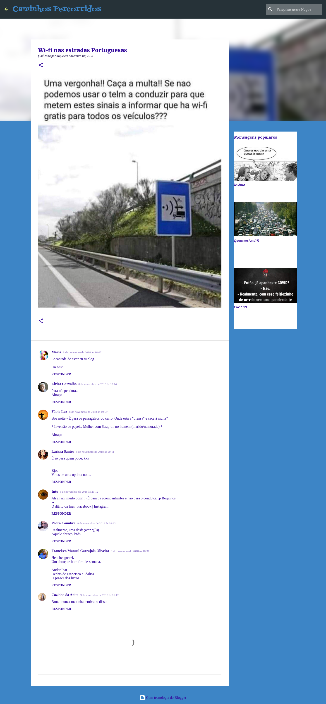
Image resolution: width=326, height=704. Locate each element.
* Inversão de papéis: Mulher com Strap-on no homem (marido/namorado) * (107, 426)
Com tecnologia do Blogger (163, 697)
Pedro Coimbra (64, 523)
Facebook (84, 506)
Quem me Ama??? (246, 240)
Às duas (239, 185)
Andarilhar (59, 570)
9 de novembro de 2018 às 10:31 (130, 551)
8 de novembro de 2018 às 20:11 (95, 451)
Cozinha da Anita (65, 595)
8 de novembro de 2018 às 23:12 (79, 491)
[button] (40, 65)
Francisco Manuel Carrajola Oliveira (80, 551)
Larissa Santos (63, 451)
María (56, 352)
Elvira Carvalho (64, 384)
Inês (55, 491)
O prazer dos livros (65, 578)
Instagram (101, 506)
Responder (61, 374)
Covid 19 (240, 307)
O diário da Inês (63, 506)
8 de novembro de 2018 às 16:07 (82, 352)
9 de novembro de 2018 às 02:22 (96, 523)
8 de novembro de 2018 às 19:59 (88, 411)
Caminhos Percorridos (57, 9)
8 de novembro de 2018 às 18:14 (97, 384)
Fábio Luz (59, 411)
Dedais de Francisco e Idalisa (73, 574)
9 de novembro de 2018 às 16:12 (99, 595)
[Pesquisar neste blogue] (298, 9)
